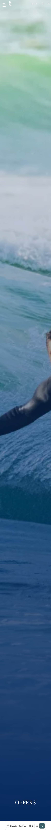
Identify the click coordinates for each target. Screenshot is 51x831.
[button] (42, 826)
